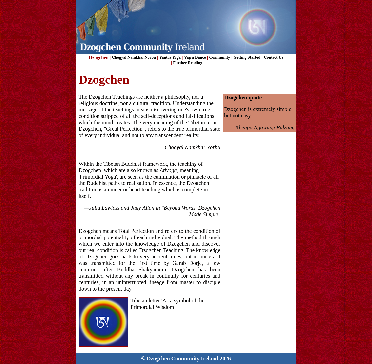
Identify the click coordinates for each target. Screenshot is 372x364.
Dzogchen (99, 57)
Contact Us (273, 57)
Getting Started (246, 57)
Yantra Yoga (170, 57)
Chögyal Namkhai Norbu (134, 57)
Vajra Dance (195, 57)
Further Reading (187, 62)
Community (219, 57)
